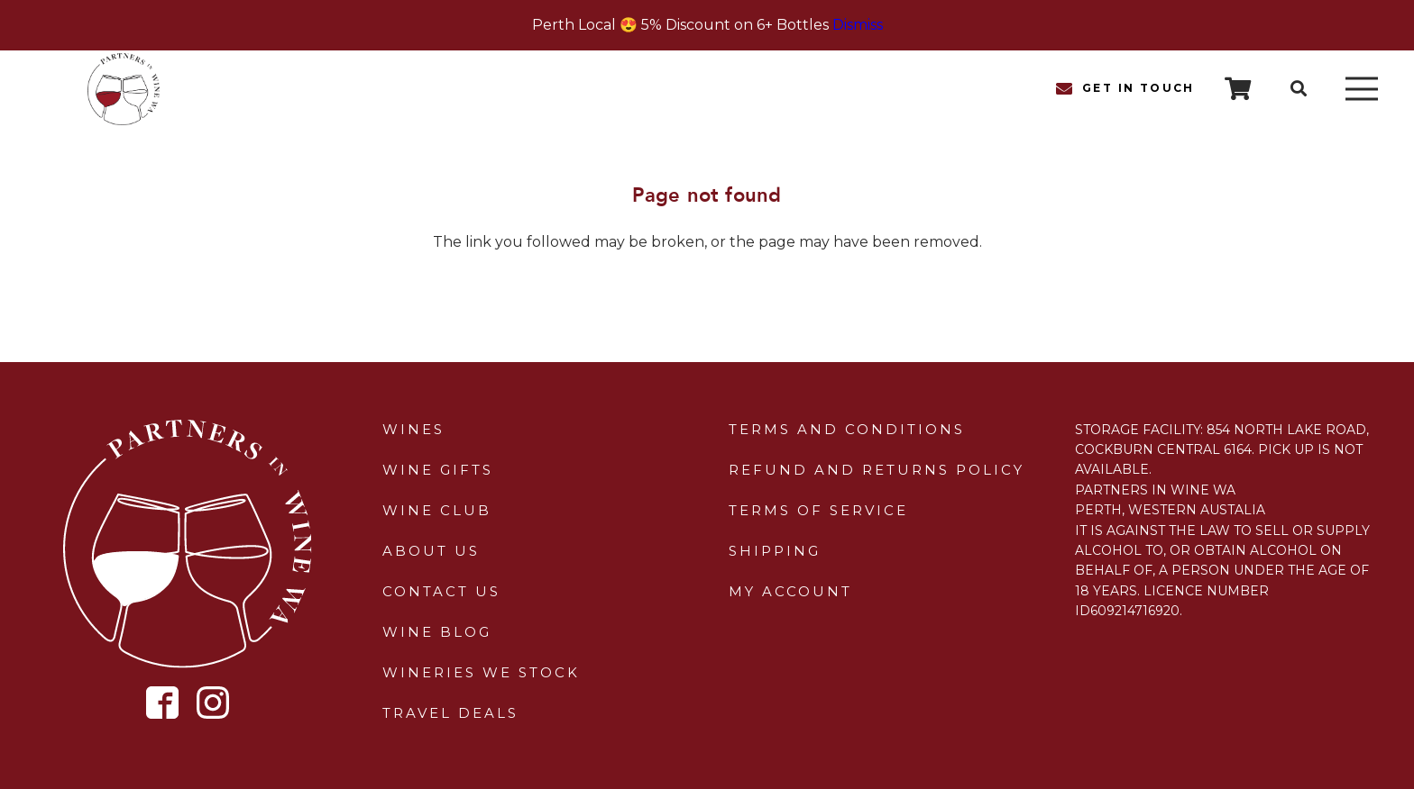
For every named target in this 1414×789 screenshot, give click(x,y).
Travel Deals (450, 712)
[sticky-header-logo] (123, 89)
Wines (413, 429)
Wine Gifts (437, 469)
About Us (431, 550)
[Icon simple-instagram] (213, 702)
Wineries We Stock (481, 672)
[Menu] (1362, 89)
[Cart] (1237, 88)
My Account (790, 591)
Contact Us (441, 591)
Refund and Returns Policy (876, 469)
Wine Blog (436, 631)
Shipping (775, 550)
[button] (1299, 88)
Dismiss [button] (857, 24)
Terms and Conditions (847, 429)
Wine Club (436, 510)
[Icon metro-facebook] (162, 703)
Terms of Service (818, 510)
